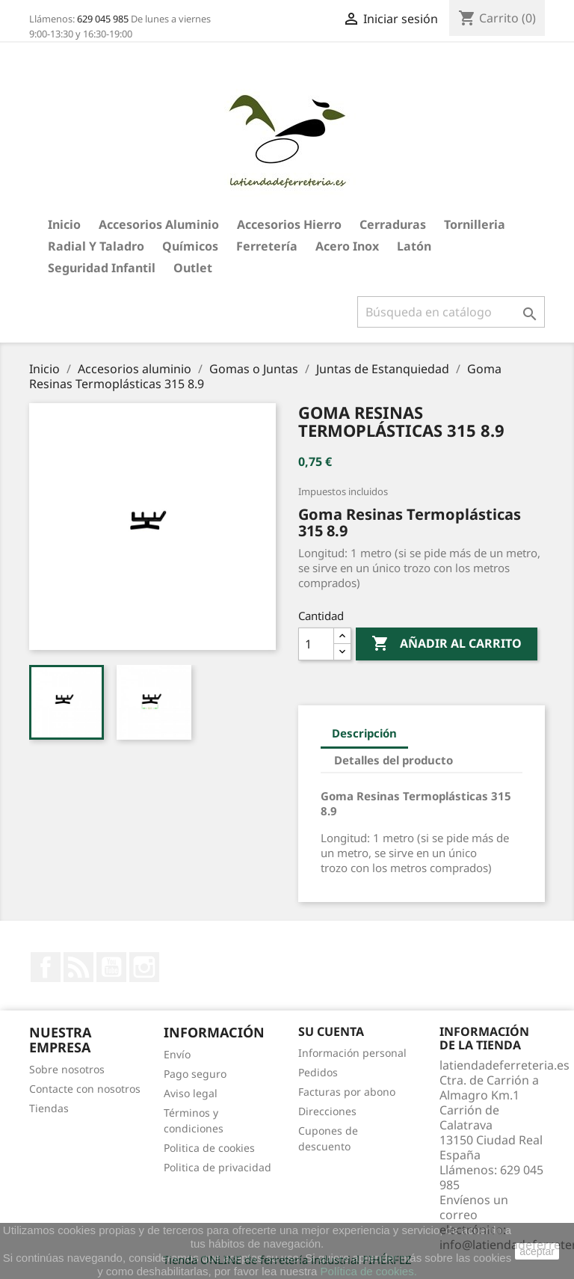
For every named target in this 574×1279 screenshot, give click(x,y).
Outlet (192, 268)
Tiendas (49, 1108)
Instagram (144, 967)
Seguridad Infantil (101, 268)
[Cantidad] (316, 644)
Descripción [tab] (364, 733)
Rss (78, 967)
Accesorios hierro (289, 224)
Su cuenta (331, 1031)
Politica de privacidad (217, 1167)
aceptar (537, 1251)
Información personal (352, 1053)
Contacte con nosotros (85, 1089)
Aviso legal (190, 1093)
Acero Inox (347, 246)
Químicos (190, 246)
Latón (414, 246)
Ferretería (266, 246)
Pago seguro (195, 1074)
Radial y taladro (96, 246)
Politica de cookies (209, 1148)
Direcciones (327, 1111)
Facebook (46, 967)
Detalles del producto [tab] (393, 759)
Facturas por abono (346, 1092)
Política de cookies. (369, 1271)
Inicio (64, 224)
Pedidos (318, 1072)
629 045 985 (103, 18)
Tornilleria (474, 224)
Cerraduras (392, 224)
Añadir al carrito (446, 644)
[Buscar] (451, 312)
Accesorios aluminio (159, 224)
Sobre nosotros (67, 1069)
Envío (177, 1054)
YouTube (111, 967)
